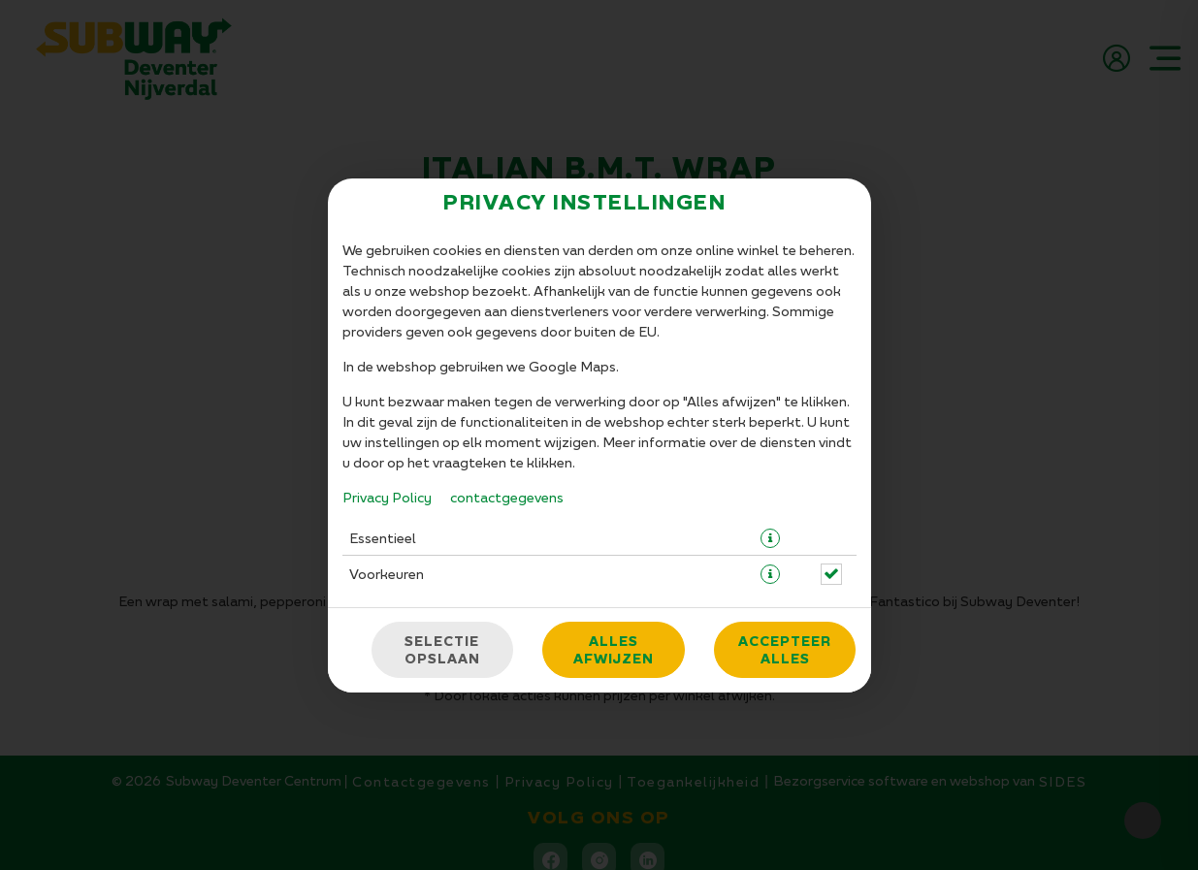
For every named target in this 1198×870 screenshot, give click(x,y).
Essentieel (382, 538)
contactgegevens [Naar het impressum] (507, 497)
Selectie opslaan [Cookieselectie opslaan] (442, 649)
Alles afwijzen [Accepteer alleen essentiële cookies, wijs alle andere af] (613, 649)
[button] (770, 538)
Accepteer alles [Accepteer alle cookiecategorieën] (784, 649)
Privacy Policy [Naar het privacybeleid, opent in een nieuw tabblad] (387, 497)
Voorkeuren (386, 573)
